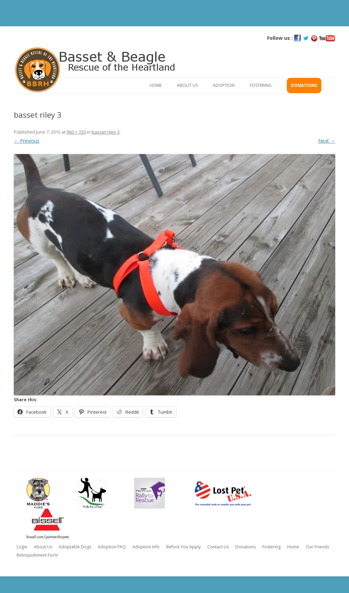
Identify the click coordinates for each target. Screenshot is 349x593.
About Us (187, 85)
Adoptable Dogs (75, 547)
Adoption (224, 85)
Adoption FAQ (112, 547)
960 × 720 (76, 132)
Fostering (261, 85)
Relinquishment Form (37, 555)
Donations (304, 85)
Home (156, 85)
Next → (326, 140)
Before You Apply (183, 547)
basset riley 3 (106, 132)
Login (22, 547)
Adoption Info (146, 547)
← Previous (26, 140)
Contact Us (218, 547)
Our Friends (317, 547)
